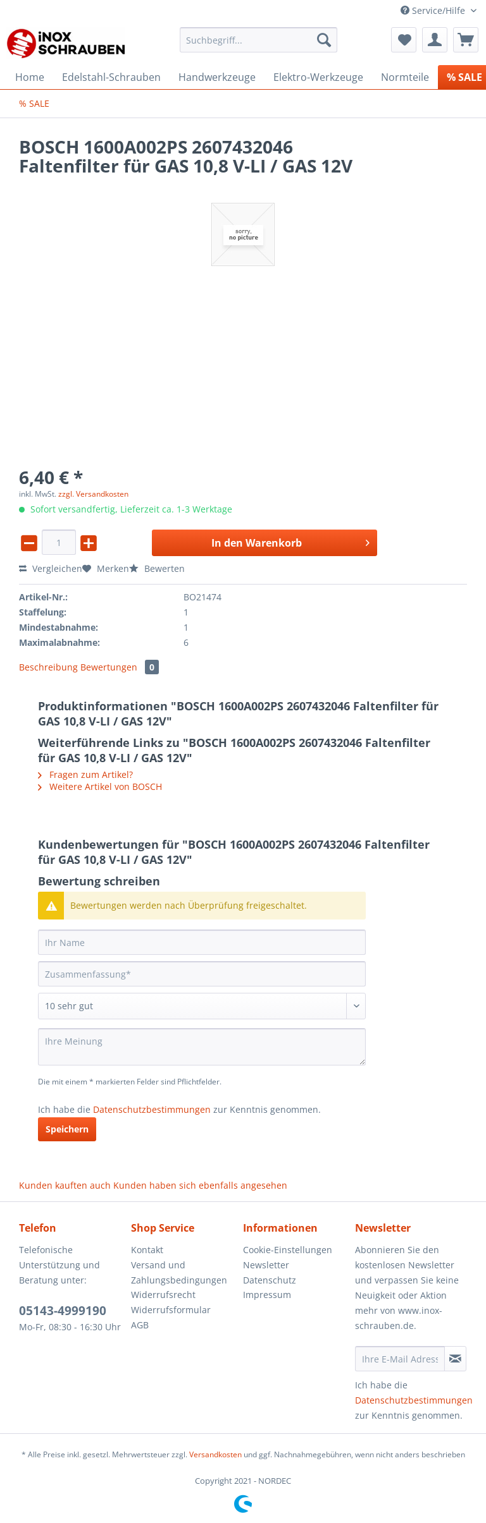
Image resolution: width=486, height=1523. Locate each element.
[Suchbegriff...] (259, 39)
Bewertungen (119, 667)
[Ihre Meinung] (202, 1046)
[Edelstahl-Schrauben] (111, 77)
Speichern (67, 1129)
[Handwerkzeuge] (217, 77)
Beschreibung (48, 667)
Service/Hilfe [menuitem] (434, 10)
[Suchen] (324, 39)
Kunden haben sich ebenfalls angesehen (200, 1185)
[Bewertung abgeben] (202, 1006)
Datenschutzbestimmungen (152, 1109)
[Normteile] (405, 77)
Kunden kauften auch (65, 1185)
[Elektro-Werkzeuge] (318, 77)
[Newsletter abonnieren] (455, 1358)
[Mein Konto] (434, 39)
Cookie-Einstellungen (287, 1250)
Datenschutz (269, 1280)
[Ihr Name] (202, 942)
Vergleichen (50, 568)
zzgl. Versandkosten (93, 493)
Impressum (267, 1295)
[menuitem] (259, 45)
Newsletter (266, 1265)
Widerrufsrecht (163, 1295)
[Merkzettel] (403, 39)
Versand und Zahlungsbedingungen (179, 1272)
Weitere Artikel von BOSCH (100, 786)
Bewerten (157, 568)
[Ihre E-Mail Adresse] (400, 1358)
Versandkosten (215, 1454)
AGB (140, 1325)
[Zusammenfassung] (202, 973)
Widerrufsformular (171, 1310)
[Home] (29, 77)
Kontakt (147, 1250)
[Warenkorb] (465, 39)
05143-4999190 (62, 1310)
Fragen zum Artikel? (85, 774)
